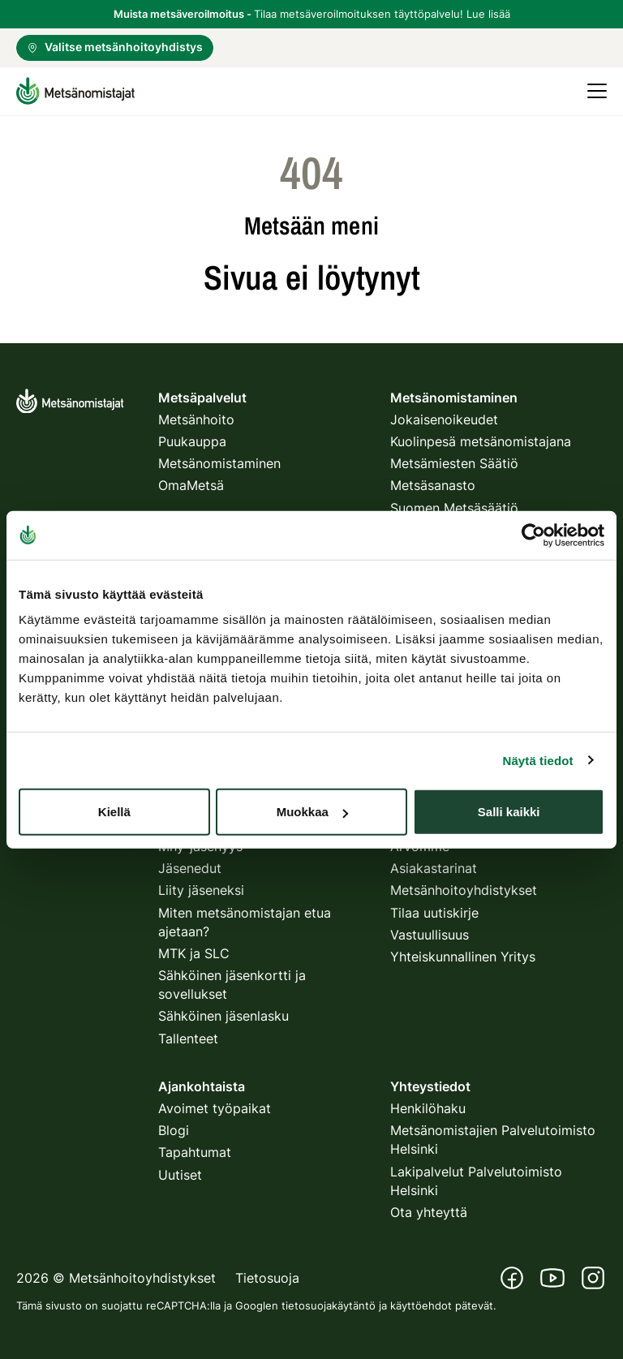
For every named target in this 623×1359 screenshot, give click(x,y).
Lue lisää (488, 13)
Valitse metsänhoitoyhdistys (115, 47)
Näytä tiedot (538, 760)
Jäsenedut (189, 868)
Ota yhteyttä (428, 1212)
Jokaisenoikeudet (444, 419)
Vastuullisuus (429, 935)
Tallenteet (188, 1038)
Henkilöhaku (428, 1108)
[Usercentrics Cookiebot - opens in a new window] (533, 535)
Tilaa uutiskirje (434, 913)
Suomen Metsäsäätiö (454, 508)
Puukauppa (192, 441)
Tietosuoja (267, 1278)
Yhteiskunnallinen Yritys (462, 956)
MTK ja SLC (194, 953)
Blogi (173, 1130)
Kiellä (114, 812)
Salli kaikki (509, 812)
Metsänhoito (196, 419)
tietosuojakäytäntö (328, 1305)
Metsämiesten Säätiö (454, 463)
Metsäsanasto (432, 485)
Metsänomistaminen (219, 463)
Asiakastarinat (433, 868)
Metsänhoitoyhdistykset (463, 890)
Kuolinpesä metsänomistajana (480, 441)
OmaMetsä (191, 485)
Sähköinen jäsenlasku (223, 1016)
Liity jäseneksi (201, 890)
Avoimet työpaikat (214, 1108)
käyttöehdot (421, 1305)
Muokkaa (312, 812)
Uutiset (180, 1175)
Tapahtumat (194, 1152)
